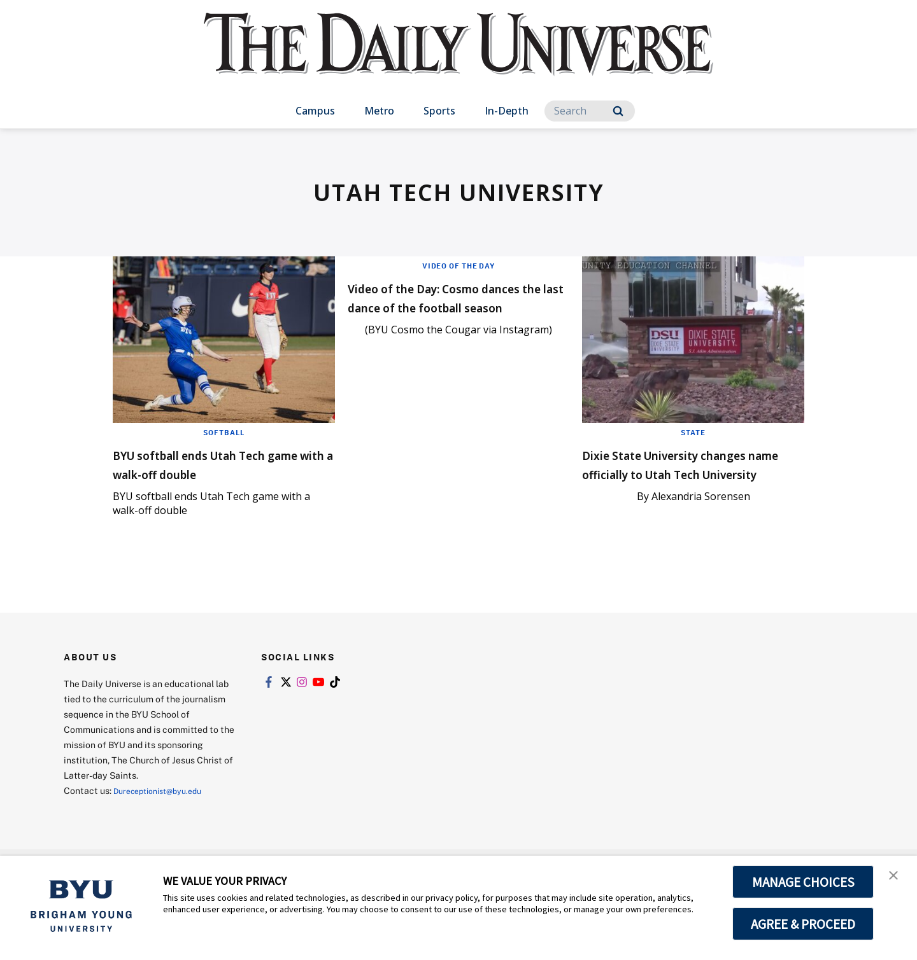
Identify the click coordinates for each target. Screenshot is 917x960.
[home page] (458, 57)
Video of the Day (458, 265)
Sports (439, 111)
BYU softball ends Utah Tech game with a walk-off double (220, 463)
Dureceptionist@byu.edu (164, 795)
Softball (223, 432)
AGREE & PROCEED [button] (803, 924)
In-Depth (507, 111)
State (693, 432)
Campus (315, 111)
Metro (379, 111)
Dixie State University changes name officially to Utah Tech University (680, 473)
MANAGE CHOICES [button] (803, 882)
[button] (896, 878)
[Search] (590, 111)
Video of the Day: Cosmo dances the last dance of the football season (454, 306)
